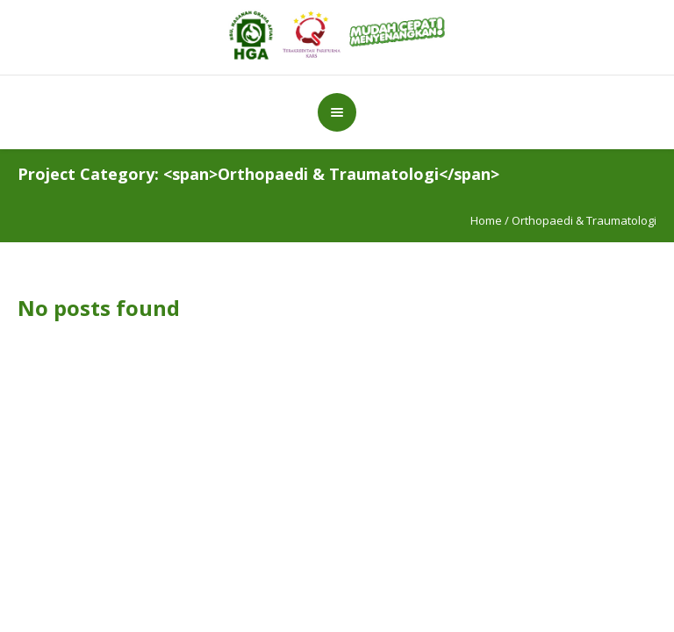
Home (486, 220)
